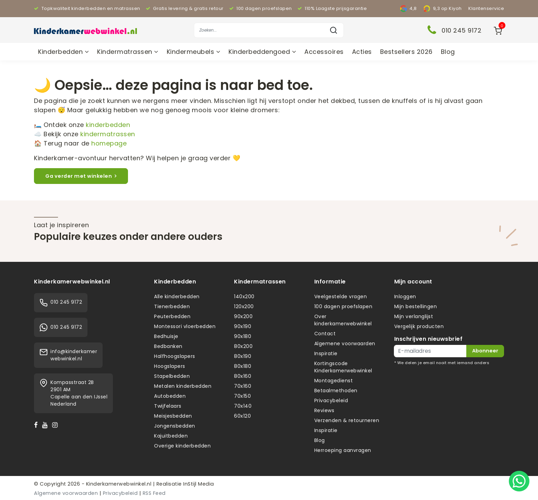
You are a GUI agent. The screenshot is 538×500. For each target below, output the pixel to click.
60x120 (242, 415)
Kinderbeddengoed (262, 51)
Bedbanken (168, 346)
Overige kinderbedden (182, 445)
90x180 (242, 336)
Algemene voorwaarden (344, 343)
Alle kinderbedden (177, 296)
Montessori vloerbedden (184, 326)
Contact (325, 333)
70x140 (243, 406)
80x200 (243, 346)
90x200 (243, 316)
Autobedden (170, 396)
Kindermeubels (194, 51)
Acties (362, 51)
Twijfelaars (168, 406)
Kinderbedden (63, 51)
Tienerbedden (172, 306)
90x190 (242, 326)
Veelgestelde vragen (340, 296)
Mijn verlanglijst (413, 316)
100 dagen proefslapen (343, 306)
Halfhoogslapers (174, 356)
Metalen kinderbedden (182, 386)
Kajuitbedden (171, 435)
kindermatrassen (107, 134)
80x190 (242, 356)
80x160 (242, 376)
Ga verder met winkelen (81, 176)
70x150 (242, 396)
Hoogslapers (169, 366)
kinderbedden (108, 124)
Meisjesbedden (173, 415)
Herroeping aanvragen (342, 450)
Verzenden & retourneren (346, 420)
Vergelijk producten (419, 326)
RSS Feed (154, 493)
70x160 (242, 386)
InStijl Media (198, 483)
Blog (448, 51)
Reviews (324, 410)
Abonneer (485, 350)
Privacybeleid (331, 400)
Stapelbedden (172, 376)
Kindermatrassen (128, 51)
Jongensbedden (174, 425)
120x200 (244, 306)
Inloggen (405, 296)
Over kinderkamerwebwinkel (343, 320)
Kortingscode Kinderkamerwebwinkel (343, 367)
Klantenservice (486, 8)
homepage (109, 143)
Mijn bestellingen (415, 306)
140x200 (244, 296)
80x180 (242, 366)
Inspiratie (326, 353)
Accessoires (324, 51)
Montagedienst (333, 380)
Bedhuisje (166, 336)
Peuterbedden (172, 316)
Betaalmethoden (336, 390)
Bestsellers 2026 (406, 51)
